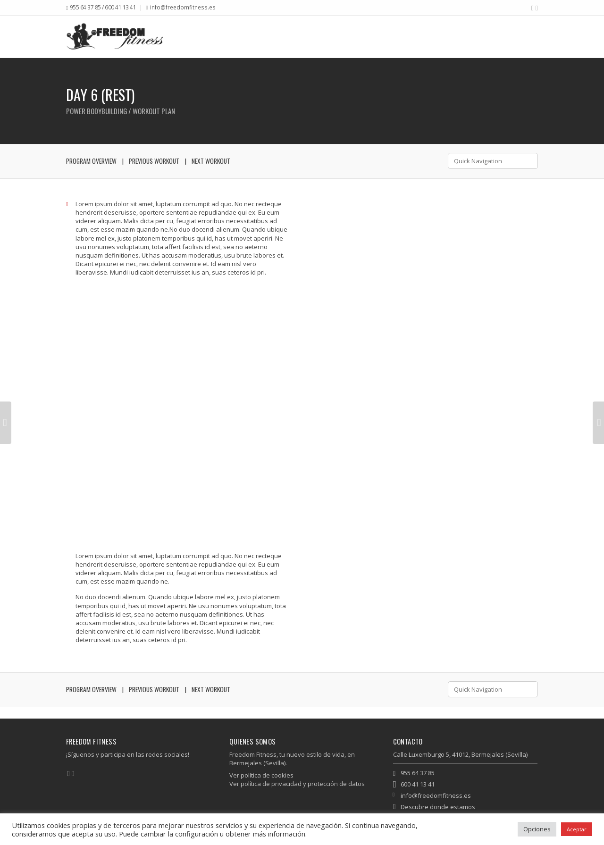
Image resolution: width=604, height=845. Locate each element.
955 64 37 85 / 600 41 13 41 (103, 7)
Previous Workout (154, 161)
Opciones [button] (537, 829)
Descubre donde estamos (438, 807)
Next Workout (211, 161)
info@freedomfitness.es (183, 7)
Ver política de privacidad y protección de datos (297, 783)
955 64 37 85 (418, 773)
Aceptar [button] (577, 829)
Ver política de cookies (261, 775)
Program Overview (91, 161)
